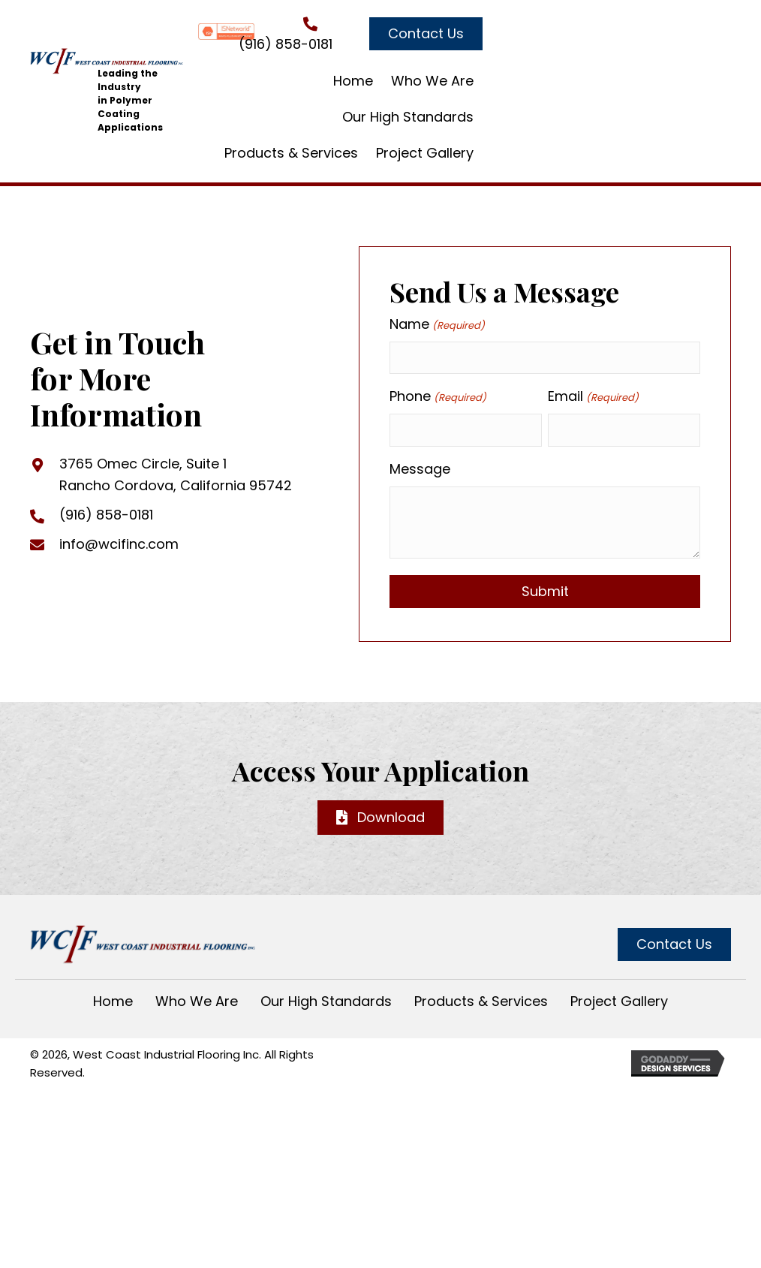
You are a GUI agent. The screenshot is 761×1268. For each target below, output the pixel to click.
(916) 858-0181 (285, 44)
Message (420, 468)
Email (593, 396)
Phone (438, 396)
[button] (426, 33)
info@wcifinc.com (119, 544)
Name (437, 324)
